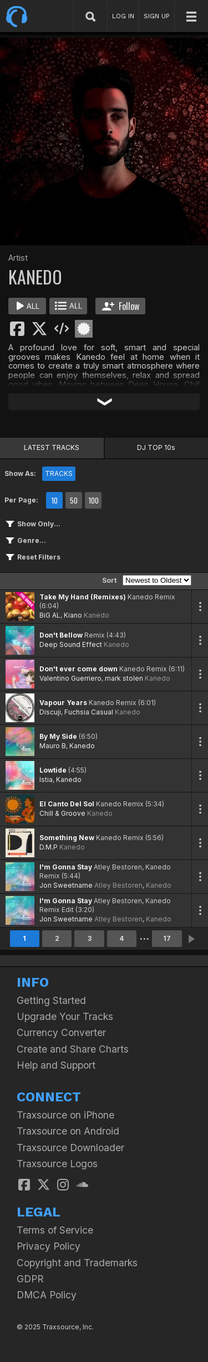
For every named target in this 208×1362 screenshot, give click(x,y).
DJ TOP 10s (156, 447)
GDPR (30, 1279)
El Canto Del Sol (66, 804)
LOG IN (123, 16)
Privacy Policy (48, 1246)
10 (54, 500)
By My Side (58, 736)
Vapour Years (63, 702)
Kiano (73, 615)
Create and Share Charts (73, 1049)
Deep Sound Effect (70, 644)
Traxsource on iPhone (65, 1115)
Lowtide (53, 770)
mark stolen (124, 678)
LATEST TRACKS (51, 447)
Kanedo (96, 615)
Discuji (50, 712)
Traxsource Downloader (70, 1147)
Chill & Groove (62, 813)
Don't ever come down (78, 669)
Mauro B (52, 746)
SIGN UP (157, 16)
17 (167, 938)
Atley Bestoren (118, 885)
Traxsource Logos (57, 1163)
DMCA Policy (47, 1295)
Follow (120, 306)
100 (93, 500)
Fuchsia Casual (88, 712)
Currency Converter (61, 1032)
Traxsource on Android (68, 1131)
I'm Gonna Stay (65, 867)
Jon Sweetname (66, 885)
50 (74, 500)
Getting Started (51, 1000)
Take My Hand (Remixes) (82, 597)
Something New (66, 837)
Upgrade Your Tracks (65, 1016)
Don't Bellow (61, 635)
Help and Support (56, 1065)
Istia (46, 779)
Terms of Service (55, 1230)
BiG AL (49, 615)
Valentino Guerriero (70, 678)
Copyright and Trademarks (77, 1262)
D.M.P (48, 847)
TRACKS (59, 473)
